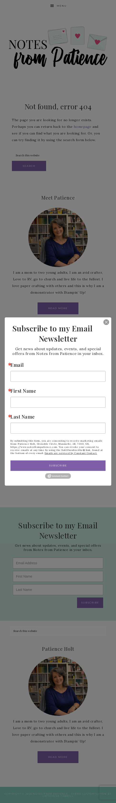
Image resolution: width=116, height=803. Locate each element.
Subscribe (58, 465)
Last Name (22, 416)
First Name (23, 390)
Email (17, 365)
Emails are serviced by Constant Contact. (71, 453)
